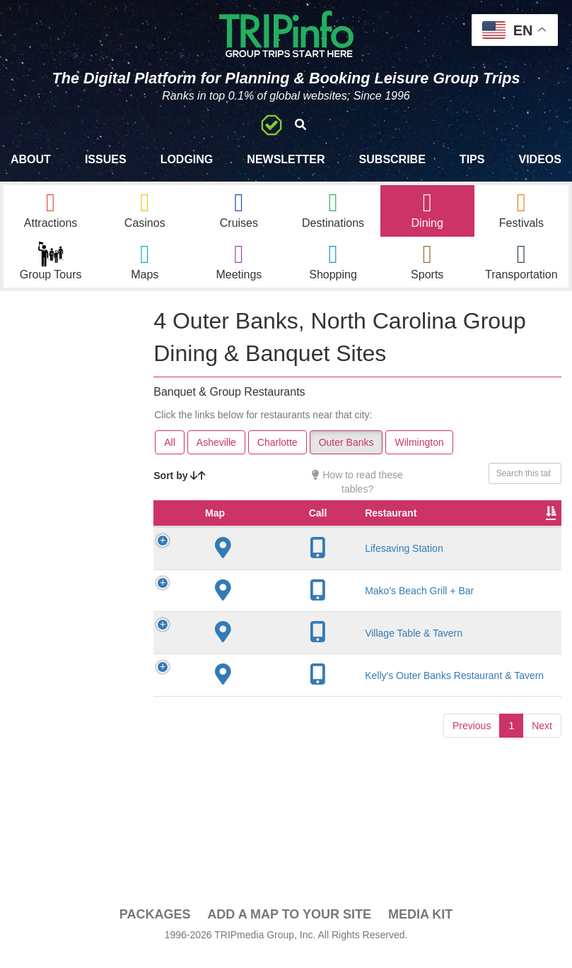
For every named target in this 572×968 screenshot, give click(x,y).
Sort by (179, 487)
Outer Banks (346, 454)
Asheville (216, 454)
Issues (106, 159)
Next (542, 802)
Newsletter (286, 159)
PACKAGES (155, 927)
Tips (472, 159)
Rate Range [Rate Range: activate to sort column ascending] (460, 532)
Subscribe (392, 159)
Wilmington (419, 454)
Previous (472, 802)
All (169, 454)
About (31, 159)
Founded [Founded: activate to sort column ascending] (397, 539)
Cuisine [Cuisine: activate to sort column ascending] (522, 539)
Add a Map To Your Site (289, 927)
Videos (539, 159)
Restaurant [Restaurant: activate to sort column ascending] (272, 539)
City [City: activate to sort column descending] (338, 539)
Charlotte (277, 454)
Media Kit (420, 927)
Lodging (187, 159)
